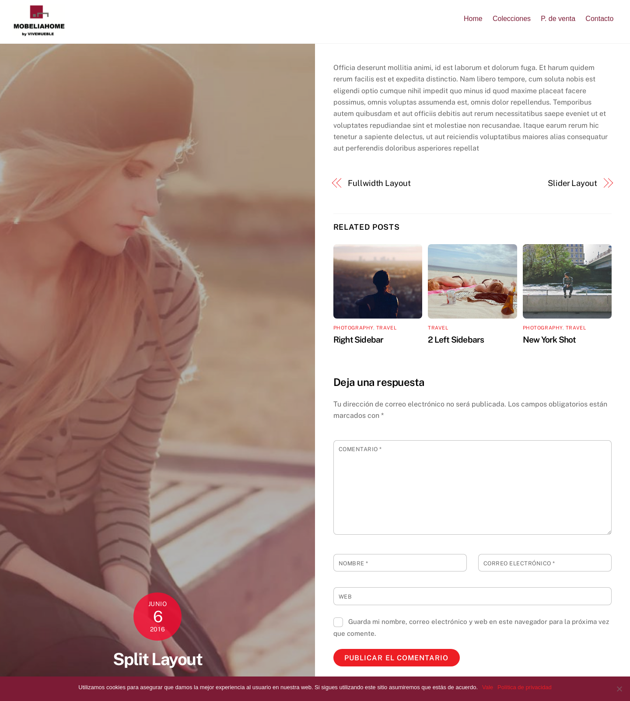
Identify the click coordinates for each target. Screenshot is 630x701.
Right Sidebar (358, 339)
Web (345, 596)
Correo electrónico (519, 563)
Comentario (360, 449)
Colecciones (512, 18)
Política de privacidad (524, 687)
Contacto (599, 18)
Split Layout (158, 659)
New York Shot (549, 339)
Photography (353, 328)
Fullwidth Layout (379, 183)
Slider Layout (572, 183)
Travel (386, 328)
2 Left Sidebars (456, 339)
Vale (487, 687)
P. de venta (558, 18)
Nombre (353, 563)
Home (473, 18)
